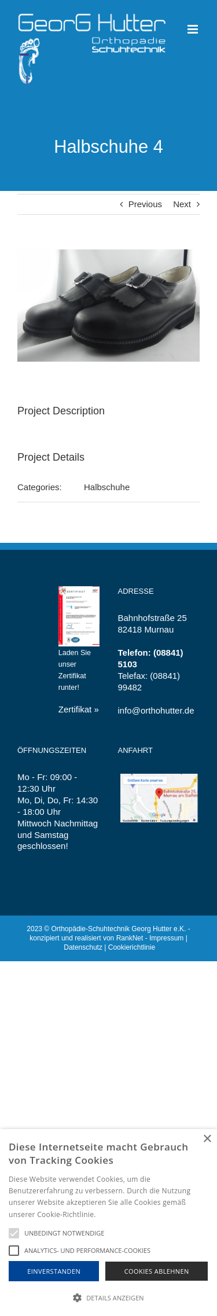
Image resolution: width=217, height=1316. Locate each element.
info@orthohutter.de (156, 710)
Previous (145, 204)
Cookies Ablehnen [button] (156, 1271)
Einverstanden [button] (53, 1271)
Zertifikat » (78, 709)
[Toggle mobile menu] (193, 29)
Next (182, 204)
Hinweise (112, 1214)
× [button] (207, 1139)
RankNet (130, 938)
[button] (108, 1297)
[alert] (108, 1222)
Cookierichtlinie (131, 947)
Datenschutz (83, 947)
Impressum (166, 938)
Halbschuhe (107, 487)
